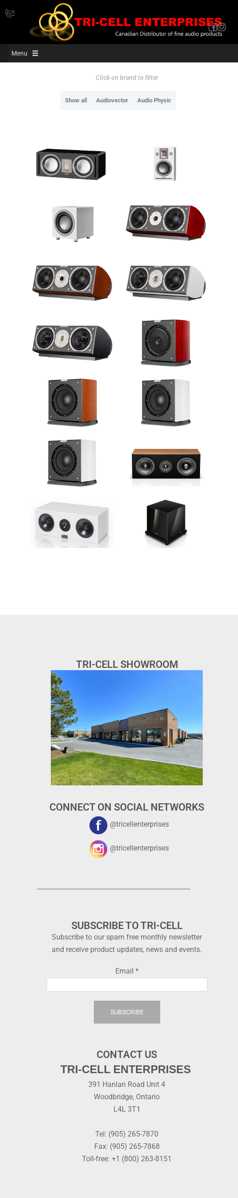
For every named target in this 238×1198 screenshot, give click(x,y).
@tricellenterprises (127, 824)
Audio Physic (154, 100)
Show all (76, 100)
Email (127, 971)
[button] (19, 53)
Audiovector (112, 100)
